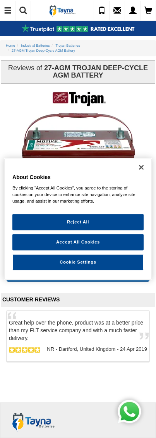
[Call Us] (102, 10)
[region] (78, 219)
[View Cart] (148, 10)
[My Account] (133, 10)
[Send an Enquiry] (117, 10)
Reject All (78, 222)
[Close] (141, 167)
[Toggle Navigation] (7, 10)
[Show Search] (23, 10)
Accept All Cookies (78, 242)
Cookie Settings (78, 262)
